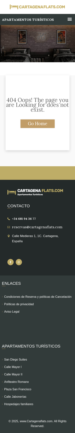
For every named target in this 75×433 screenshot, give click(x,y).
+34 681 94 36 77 (24, 218)
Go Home (37, 124)
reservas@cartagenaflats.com (37, 227)
